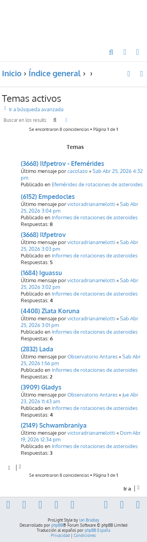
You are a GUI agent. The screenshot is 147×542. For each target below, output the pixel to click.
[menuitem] (111, 52)
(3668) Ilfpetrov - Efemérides (62, 163)
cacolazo (77, 170)
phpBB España (97, 530)
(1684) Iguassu (41, 273)
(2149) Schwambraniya (54, 425)
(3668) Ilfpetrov (43, 235)
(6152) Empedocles (48, 196)
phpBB (57, 525)
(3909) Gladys (41, 387)
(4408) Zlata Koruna (50, 311)
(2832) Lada (37, 349)
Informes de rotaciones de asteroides (95, 217)
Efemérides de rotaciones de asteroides (97, 184)
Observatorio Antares (92, 356)
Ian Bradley (89, 520)
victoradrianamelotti (91, 203)
